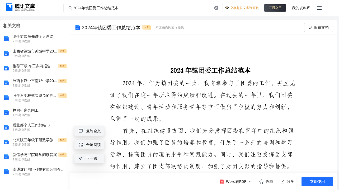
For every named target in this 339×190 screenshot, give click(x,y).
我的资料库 (301, 7)
